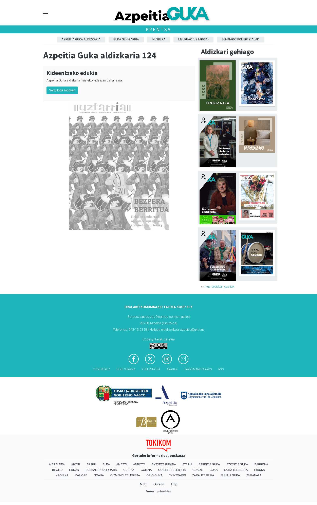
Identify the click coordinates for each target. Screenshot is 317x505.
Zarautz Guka (203, 475)
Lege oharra (125, 369)
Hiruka (259, 469)
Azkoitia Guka (237, 464)
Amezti (121, 464)
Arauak (172, 369)
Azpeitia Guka (209, 464)
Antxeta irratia (164, 464)
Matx (143, 484)
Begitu (57, 469)
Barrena (261, 464)
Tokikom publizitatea (158, 491)
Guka (214, 469)
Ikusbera (158, 39)
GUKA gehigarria (126, 39)
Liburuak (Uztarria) (193, 39)
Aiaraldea (57, 464)
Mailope (81, 475)
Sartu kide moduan (62, 90)
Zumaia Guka (230, 475)
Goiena (146, 469)
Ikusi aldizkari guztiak (219, 286)
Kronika (62, 475)
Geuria (128, 469)
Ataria (187, 464)
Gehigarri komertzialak (240, 39)
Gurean (158, 484)
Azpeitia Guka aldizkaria (80, 39)
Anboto (139, 464)
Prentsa (158, 29)
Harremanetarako (198, 369)
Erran (74, 469)
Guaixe (197, 469)
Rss (221, 369)
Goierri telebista (172, 469)
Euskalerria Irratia (101, 469)
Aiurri (91, 464)
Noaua (99, 475)
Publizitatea (151, 369)
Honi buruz (101, 369)
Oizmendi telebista (125, 475)
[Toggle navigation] (45, 13)
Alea (106, 464)
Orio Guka (154, 475)
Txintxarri (177, 475)
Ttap (174, 484)
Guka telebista (236, 469)
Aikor (75, 464)
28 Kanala (254, 475)
